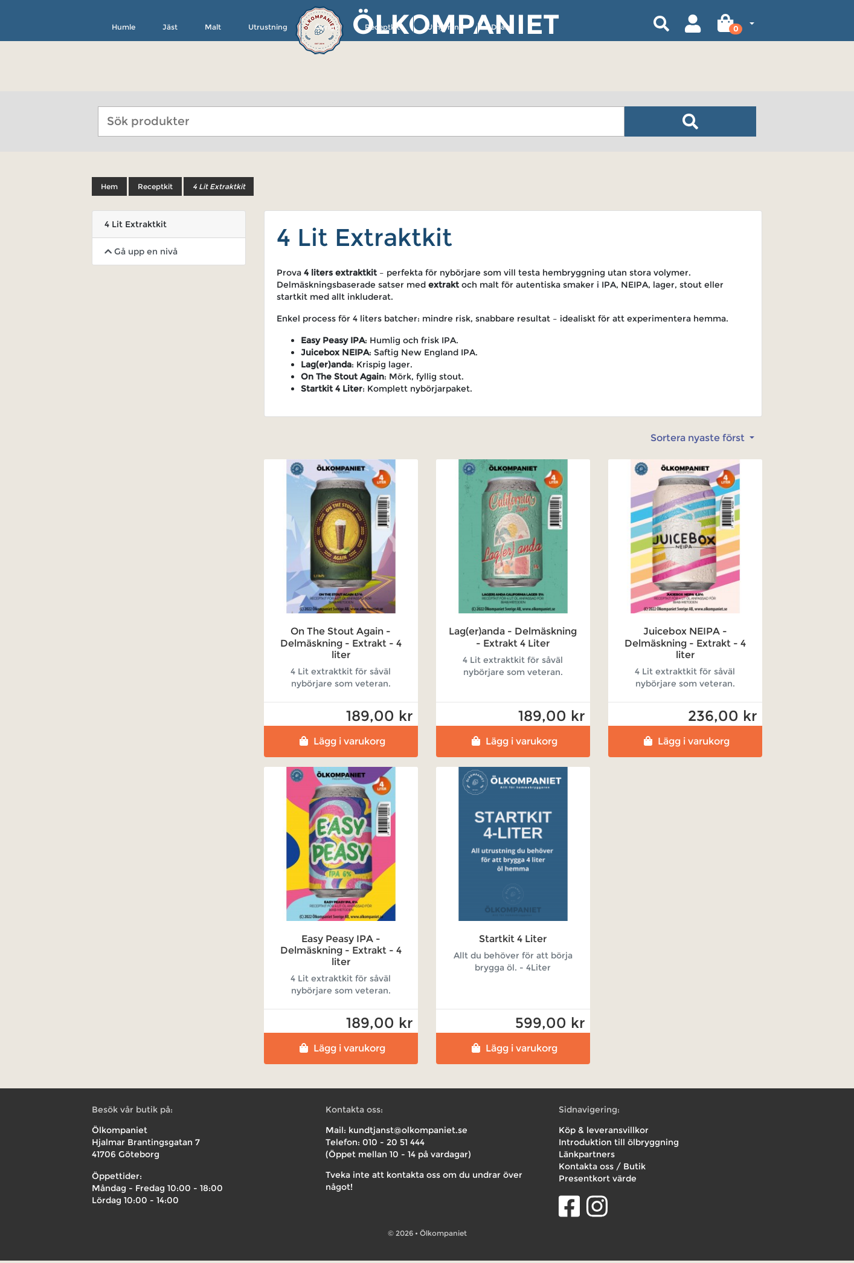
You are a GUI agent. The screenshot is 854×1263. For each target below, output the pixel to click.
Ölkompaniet (455, 23)
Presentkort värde (598, 1180)
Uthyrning (445, 82)
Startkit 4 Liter (513, 941)
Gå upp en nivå (141, 253)
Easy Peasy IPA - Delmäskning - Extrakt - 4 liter (341, 952)
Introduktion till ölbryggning (619, 1144)
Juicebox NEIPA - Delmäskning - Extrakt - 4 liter (685, 645)
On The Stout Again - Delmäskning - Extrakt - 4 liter (341, 645)
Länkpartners (587, 1156)
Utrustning (267, 82)
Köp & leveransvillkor (604, 1132)
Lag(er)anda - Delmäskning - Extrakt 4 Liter (513, 639)
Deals (500, 82)
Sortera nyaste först (698, 440)
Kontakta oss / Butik (602, 1168)
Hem (109, 188)
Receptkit (382, 82)
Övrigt (326, 82)
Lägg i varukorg (341, 743)
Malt (213, 82)
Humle (123, 82)
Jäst (170, 82)
